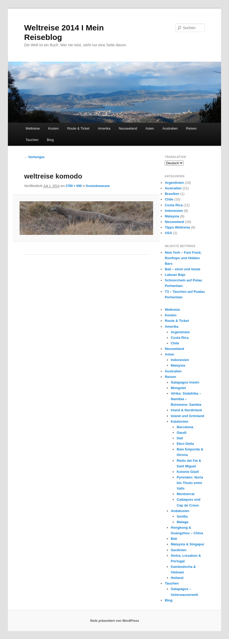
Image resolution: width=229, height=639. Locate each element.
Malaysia (172, 216)
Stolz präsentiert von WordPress (114, 621)
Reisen (191, 128)
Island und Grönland (187, 416)
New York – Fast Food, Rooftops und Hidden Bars (183, 258)
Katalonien (179, 421)
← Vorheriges (34, 157)
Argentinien (174, 183)
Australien (170, 128)
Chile (169, 199)
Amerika (104, 128)
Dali (180, 438)
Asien (149, 128)
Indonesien (174, 211)
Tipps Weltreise (177, 227)
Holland (177, 578)
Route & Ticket (78, 128)
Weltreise (32, 128)
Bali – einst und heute (182, 269)
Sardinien (178, 550)
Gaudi (181, 433)
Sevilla (182, 516)
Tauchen (31, 140)
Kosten (53, 128)
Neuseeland (128, 128)
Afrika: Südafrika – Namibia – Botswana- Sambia (186, 399)
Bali (174, 539)
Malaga (182, 522)
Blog (50, 140)
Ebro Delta (185, 444)
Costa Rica (173, 205)
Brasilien (172, 194)
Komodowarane (98, 186)
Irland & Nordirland (186, 410)
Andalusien (180, 511)
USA (168, 233)
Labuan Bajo (175, 275)
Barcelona (185, 427)
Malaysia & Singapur (187, 544)
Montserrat (185, 494)
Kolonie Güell (188, 472)
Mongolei (178, 388)
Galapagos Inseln (185, 382)
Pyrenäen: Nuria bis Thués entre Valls (190, 482)
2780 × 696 (73, 186)
